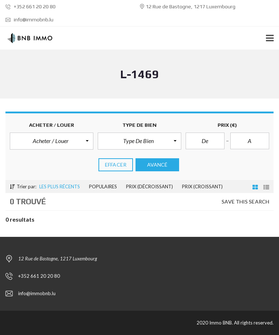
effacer (115, 165)
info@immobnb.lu (29, 19)
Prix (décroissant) (149, 186)
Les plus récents (59, 186)
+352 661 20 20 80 (30, 6)
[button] (51, 141)
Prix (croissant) (202, 186)
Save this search (245, 201)
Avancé (157, 165)
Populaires (103, 186)
